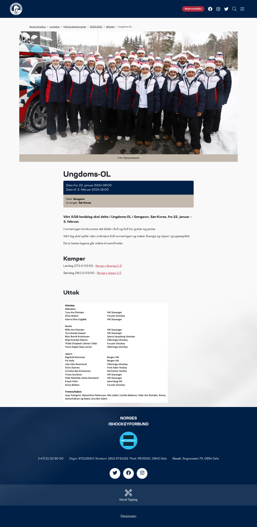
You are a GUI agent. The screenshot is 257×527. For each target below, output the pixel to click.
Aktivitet (110, 27)
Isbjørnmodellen (193, 9)
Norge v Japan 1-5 (109, 273)
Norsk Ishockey (37, 27)
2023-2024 (96, 27)
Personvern (128, 516)
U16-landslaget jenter (74, 27)
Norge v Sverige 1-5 (108, 266)
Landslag (54, 27)
